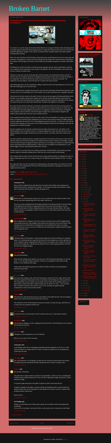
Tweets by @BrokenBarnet (87, 146)
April (84, 283)
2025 (82, 156)
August (85, 196)
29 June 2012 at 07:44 (20, 191)
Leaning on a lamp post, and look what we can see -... (89, 215)
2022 (82, 161)
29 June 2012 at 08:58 (20, 231)
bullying (17, 174)
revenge (35, 174)
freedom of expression (26, 174)
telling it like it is (43, 174)
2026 (82, 154)
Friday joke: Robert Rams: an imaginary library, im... (90, 261)
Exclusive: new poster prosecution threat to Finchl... (89, 205)
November (86, 189)
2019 (82, 168)
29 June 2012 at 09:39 (20, 248)
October (85, 192)
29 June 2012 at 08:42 (20, 214)
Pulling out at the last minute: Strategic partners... (88, 247)
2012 (82, 185)
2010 (82, 295)
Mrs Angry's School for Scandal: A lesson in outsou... (89, 252)
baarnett (16, 294)
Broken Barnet (29, 8)
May (84, 281)
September (86, 194)
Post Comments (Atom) (45, 428)
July (84, 199)
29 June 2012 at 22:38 (20, 341)
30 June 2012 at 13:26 (20, 354)
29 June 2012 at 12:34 (20, 316)
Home (42, 423)
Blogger (65, 439)
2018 (82, 171)
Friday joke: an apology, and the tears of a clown (90, 273)
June (84, 201)
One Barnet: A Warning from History (89, 256)
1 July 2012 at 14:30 (19, 397)
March (85, 285)
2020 (82, 166)
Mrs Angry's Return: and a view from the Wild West (90, 277)
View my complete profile (86, 141)
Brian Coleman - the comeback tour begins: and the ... (89, 241)
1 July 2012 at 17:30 (19, 410)
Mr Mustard (17, 320)
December (86, 187)
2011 (82, 293)
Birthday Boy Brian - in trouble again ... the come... (89, 220)
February (85, 288)
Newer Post (14, 423)
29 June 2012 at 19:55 (20, 327)
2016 (82, 175)
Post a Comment (17, 414)
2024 (82, 159)
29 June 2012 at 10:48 (20, 271)
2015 (82, 178)
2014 (82, 180)
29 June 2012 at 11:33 (20, 290)
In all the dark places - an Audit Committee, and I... (89, 226)
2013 (82, 182)
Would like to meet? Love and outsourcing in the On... (89, 266)
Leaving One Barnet (88, 270)
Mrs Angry (17, 195)
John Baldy (17, 252)
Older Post (70, 423)
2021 (82, 164)
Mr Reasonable (18, 218)
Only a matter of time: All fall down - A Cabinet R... (89, 231)
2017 (82, 173)
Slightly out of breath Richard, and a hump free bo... (89, 236)
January (85, 290)
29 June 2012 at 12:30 (20, 307)
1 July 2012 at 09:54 (19, 365)
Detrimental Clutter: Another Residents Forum (88, 210)
